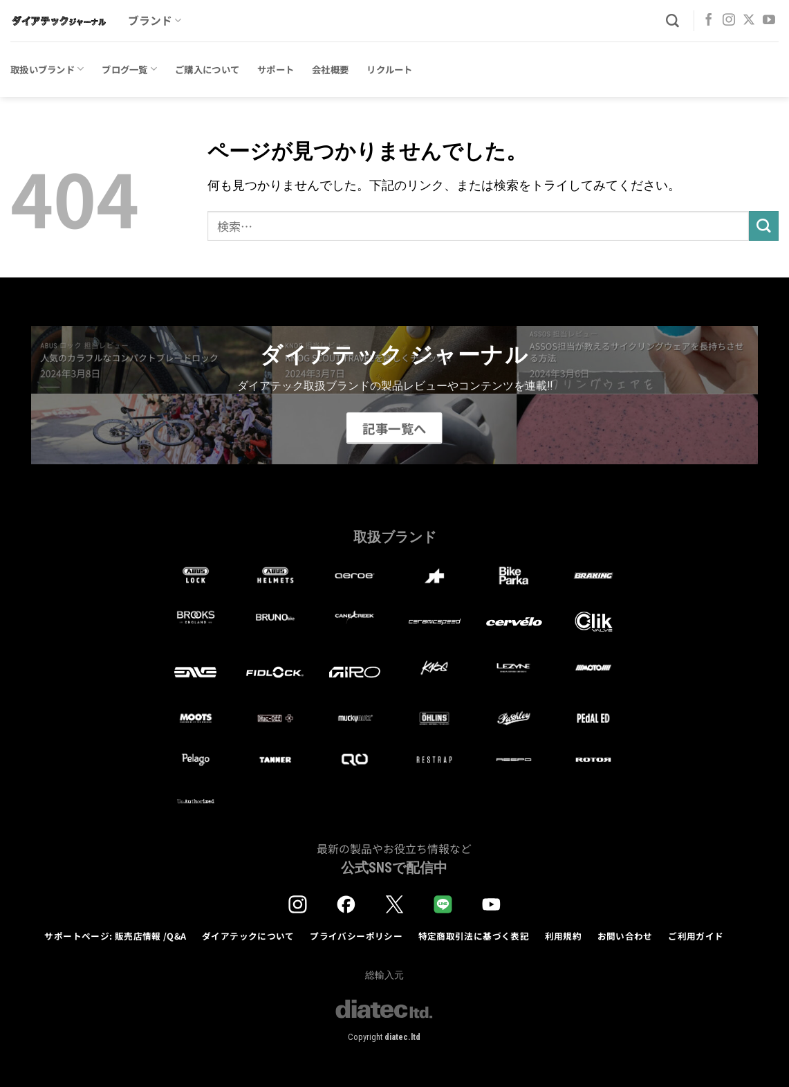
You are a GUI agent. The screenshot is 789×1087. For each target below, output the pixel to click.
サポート (275, 69)
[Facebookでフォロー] (709, 21)
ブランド (154, 20)
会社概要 (330, 69)
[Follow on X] (749, 21)
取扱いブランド (47, 69)
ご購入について (207, 69)
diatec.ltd (402, 1037)
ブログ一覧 (129, 69)
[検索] (672, 21)
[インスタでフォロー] (729, 21)
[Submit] (764, 226)
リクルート (389, 69)
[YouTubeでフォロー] (769, 21)
